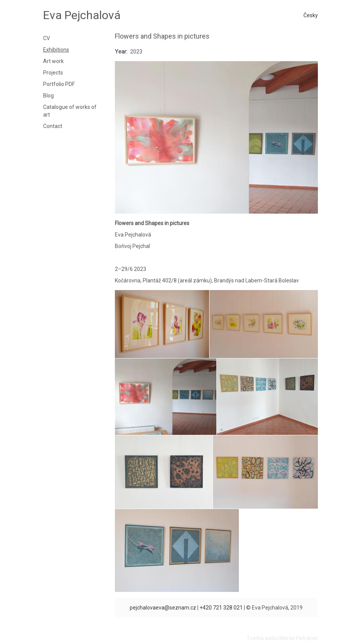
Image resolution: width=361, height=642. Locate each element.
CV (46, 38)
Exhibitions (56, 50)
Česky (310, 15)
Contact (52, 126)
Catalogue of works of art (70, 111)
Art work (53, 61)
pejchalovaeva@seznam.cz (163, 608)
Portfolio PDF (59, 84)
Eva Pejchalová (82, 15)
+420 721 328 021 (221, 608)
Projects (53, 73)
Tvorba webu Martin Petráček (282, 638)
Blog (48, 95)
